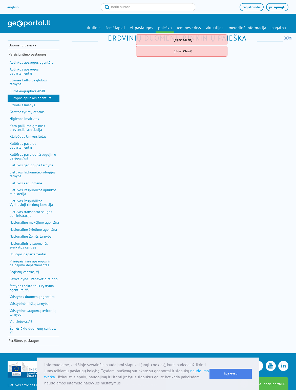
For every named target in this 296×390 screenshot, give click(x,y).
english (13, 7)
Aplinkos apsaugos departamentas (24, 71)
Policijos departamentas (28, 254)
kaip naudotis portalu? (267, 384)
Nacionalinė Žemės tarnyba (31, 236)
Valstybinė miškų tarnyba (29, 303)
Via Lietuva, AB (21, 321)
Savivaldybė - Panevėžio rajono (34, 279)
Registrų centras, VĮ (24, 272)
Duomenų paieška (22, 45)
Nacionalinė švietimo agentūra (33, 229)
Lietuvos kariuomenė (26, 183)
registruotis (252, 7)
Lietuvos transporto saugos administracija (31, 213)
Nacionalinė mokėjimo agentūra (34, 222)
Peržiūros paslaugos (24, 340)
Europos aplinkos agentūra (31, 98)
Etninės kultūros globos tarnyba (28, 82)
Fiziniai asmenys (22, 105)
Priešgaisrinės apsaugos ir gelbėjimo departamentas (30, 263)
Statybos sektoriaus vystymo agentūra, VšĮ (32, 287)
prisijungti (277, 7)
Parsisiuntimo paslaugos (28, 54)
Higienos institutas (24, 118)
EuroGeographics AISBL (28, 91)
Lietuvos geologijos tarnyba (31, 165)
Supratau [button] (231, 373)
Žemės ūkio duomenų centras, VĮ (33, 330)
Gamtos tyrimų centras (27, 112)
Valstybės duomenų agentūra (32, 296)
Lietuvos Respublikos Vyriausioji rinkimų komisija (31, 203)
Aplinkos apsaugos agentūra (32, 62)
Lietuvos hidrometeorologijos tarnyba (33, 174)
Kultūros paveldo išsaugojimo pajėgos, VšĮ (33, 156)
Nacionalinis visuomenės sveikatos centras (29, 245)
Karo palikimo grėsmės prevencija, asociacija (27, 127)
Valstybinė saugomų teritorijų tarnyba (33, 312)
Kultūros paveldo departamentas (23, 145)
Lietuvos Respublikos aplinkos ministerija (33, 192)
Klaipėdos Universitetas (28, 136)
